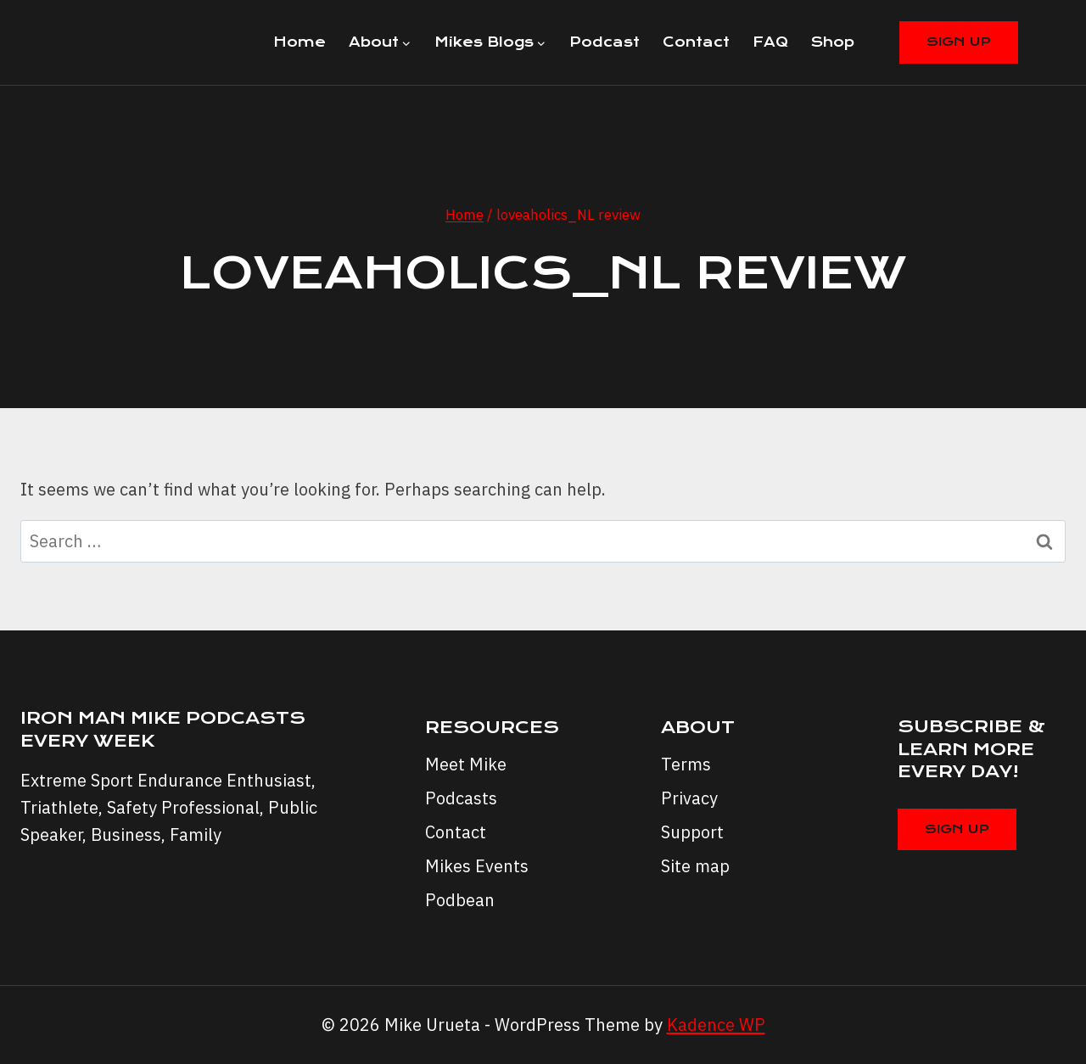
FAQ (770, 42)
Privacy (689, 798)
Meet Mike (466, 764)
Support (692, 831)
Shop (832, 42)
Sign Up (958, 41)
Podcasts (461, 798)
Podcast (604, 42)
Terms (686, 764)
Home (299, 42)
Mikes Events (477, 865)
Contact (696, 42)
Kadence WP (716, 1024)
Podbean (460, 899)
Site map (695, 865)
